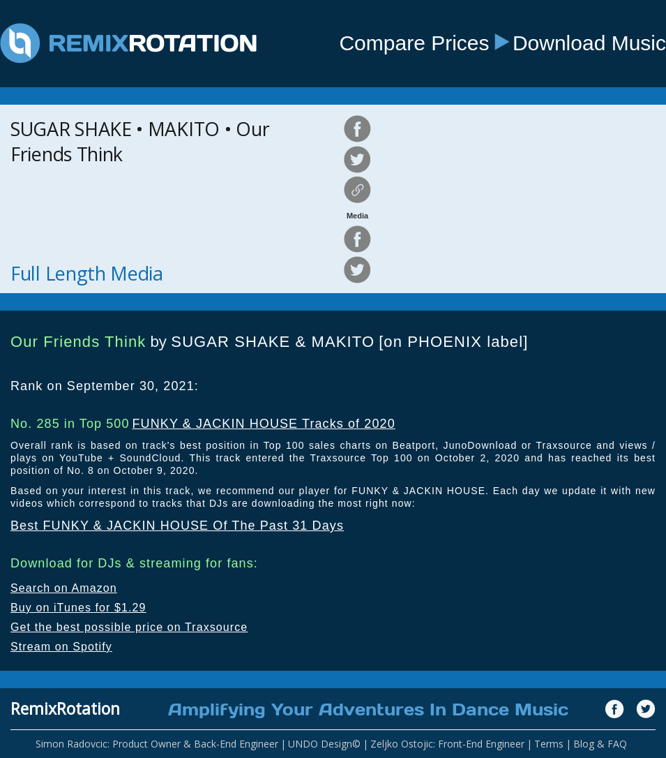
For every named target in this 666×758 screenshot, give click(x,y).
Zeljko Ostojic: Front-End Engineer (447, 743)
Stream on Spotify (61, 647)
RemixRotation (65, 708)
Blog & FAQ (600, 743)
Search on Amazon (63, 588)
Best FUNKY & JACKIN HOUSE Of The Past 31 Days (177, 526)
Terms (548, 743)
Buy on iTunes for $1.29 (78, 608)
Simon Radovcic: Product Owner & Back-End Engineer (157, 743)
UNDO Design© (324, 743)
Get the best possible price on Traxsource (129, 627)
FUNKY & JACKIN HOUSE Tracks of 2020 (263, 424)
